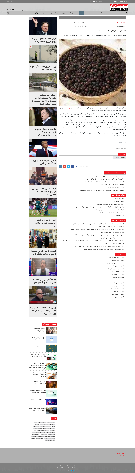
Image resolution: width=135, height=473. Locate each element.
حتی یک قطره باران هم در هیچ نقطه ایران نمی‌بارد (112, 232)
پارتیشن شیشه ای (46, 428)
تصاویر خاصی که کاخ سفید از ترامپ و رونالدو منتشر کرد (43, 252)
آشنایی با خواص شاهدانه (118, 283)
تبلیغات (122, 456)
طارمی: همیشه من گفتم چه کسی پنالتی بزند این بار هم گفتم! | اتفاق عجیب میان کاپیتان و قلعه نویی (99, 246)
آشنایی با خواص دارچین (118, 286)
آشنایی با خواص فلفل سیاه (112, 31)
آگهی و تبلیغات (102, 1)
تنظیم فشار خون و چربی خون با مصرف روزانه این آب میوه (110, 176)
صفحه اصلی (123, 22)
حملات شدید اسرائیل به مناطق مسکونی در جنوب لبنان (110, 204)
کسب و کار (38, 13)
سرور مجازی (42, 426)
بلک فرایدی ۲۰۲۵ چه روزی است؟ (38, 399)
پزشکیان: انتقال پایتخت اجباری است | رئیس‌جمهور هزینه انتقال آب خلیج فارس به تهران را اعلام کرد (100, 207)
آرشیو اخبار (117, 13)
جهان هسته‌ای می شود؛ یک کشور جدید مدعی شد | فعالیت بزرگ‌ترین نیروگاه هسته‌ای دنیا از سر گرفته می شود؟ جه (95, 235)
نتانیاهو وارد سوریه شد (118, 199)
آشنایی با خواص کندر (119, 291)
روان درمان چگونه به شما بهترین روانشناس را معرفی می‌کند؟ (38, 391)
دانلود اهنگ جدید (50, 422)
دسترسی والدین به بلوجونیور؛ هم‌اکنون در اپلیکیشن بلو (38, 338)
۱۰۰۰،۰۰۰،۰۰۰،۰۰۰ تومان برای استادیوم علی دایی (112, 238)
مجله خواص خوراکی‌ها (118, 277)
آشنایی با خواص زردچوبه (118, 297)
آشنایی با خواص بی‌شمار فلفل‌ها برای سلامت (113, 263)
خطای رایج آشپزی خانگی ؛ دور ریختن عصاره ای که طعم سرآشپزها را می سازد (105, 179)
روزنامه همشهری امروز (123, 1)
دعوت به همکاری (41, 346)
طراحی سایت (41, 432)
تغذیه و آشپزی (112, 22)
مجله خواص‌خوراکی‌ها (119, 158)
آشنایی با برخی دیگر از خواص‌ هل (116, 269)
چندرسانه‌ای (51, 13)
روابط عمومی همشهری (93, 1)
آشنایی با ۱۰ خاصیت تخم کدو (117, 272)
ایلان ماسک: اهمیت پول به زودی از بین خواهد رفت (44, 40)
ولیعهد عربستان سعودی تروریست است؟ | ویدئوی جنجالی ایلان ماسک (45, 132)
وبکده (53, 426)
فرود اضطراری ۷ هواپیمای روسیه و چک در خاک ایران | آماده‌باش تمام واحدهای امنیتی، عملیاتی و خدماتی (98, 224)
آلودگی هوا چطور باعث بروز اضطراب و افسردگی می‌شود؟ (110, 210)
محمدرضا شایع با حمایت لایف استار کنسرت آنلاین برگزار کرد (38, 382)
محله (86, 13)
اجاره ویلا (36, 424)
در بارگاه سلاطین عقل (118, 215)
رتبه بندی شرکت (44, 424)
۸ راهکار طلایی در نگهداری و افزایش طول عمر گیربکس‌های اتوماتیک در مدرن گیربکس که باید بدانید (37, 366)
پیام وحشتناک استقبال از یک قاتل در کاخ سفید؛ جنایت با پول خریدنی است (43, 311)
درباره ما (122, 451)
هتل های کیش (39, 438)
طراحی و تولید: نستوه (68, 470)
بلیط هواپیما (35, 432)
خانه (125, 13)
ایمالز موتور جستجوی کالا (43, 430)
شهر (90, 13)
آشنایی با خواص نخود (118, 280)
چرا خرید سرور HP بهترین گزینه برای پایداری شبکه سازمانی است (38, 356)
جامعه (95, 13)
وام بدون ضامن (48, 438)
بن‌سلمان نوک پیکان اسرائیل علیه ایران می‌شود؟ (112, 213)
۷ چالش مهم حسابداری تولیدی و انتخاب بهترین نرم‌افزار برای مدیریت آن (38, 374)
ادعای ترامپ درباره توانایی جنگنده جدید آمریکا (44, 162)
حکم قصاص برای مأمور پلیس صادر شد (114, 244)
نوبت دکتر (52, 430)
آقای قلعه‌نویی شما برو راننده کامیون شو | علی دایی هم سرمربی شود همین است (104, 249)
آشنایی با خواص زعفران (118, 266)
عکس (44, 13)
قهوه (69, 108)
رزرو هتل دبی (48, 440)
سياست (111, 13)
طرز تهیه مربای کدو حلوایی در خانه (115, 187)
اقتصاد (100, 13)
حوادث (31, 13)
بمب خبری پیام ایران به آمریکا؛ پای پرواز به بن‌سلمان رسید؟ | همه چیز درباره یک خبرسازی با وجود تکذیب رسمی (97, 229)
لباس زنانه (48, 426)
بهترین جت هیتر (41, 422)
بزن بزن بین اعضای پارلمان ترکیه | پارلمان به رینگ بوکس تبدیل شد (44, 192)
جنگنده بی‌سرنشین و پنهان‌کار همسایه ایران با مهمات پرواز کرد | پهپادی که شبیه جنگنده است (43, 99)
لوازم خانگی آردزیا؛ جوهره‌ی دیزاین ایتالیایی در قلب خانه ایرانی (37, 409)
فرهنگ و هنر (69, 13)
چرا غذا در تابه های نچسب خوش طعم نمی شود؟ (112, 185)
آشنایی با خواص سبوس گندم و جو (115, 289)
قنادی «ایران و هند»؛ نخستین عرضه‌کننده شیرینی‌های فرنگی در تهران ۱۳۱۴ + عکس (104, 182)
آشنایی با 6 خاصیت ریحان (117, 294)
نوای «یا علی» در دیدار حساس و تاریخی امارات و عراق (44, 223)
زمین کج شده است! (119, 201)
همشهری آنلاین (118, 7)
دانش (76, 13)
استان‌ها (57, 13)
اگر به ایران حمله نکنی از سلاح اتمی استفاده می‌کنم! (111, 227)
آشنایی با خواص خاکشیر (118, 260)
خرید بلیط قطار (51, 434)
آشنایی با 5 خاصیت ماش (118, 274)
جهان (105, 13)
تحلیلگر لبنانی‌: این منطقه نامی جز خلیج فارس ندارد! (44, 281)
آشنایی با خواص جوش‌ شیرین (116, 258)
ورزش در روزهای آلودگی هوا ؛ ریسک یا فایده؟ (43, 68)
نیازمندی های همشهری (112, 1)
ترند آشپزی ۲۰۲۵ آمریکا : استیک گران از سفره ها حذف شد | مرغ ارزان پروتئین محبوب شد (102, 190)
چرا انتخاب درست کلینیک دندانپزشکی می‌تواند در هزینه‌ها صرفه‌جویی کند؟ (38, 330)
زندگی (81, 13)
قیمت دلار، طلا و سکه (118, 454)
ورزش (63, 13)
